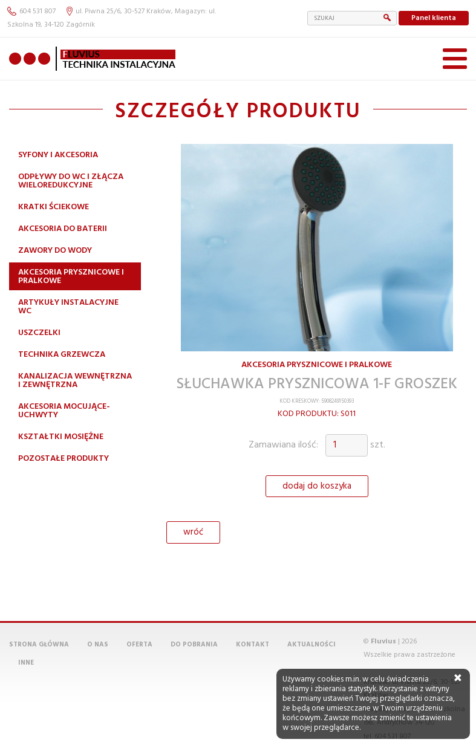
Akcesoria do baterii (62, 229)
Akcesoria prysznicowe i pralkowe (71, 276)
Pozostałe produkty (63, 459)
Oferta (139, 644)
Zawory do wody (55, 251)
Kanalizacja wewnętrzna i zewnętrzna (75, 380)
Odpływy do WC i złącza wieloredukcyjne (70, 181)
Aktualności (311, 644)
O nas (97, 644)
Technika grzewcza (61, 355)
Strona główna (39, 644)
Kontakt (252, 644)
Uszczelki (39, 333)
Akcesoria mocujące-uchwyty (64, 411)
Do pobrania (194, 644)
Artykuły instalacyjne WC (68, 307)
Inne (26, 662)
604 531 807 (31, 11)
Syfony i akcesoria (58, 155)
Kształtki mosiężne (60, 437)
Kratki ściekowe (53, 207)
